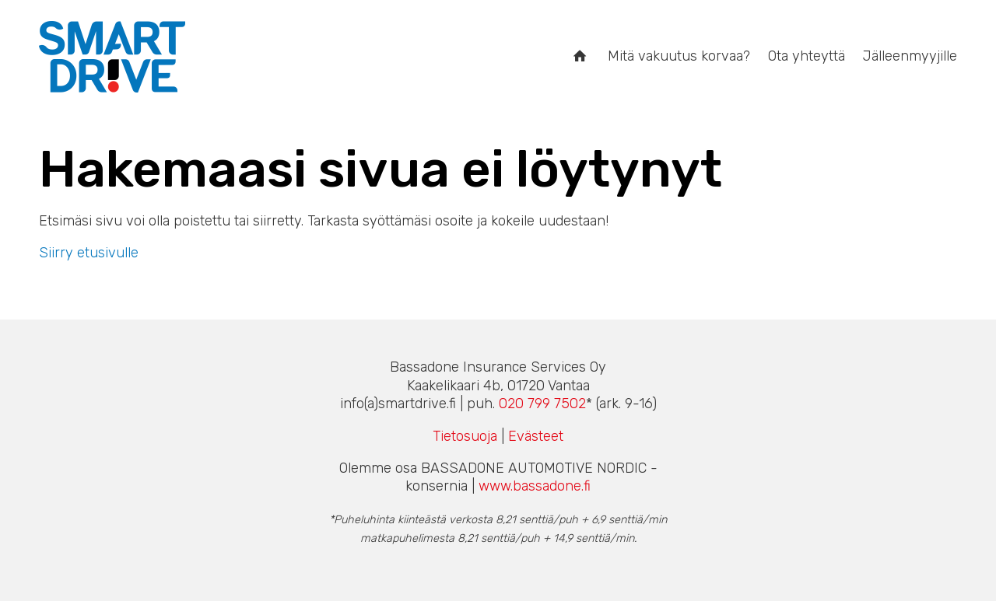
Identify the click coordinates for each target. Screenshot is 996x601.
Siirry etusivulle (89, 252)
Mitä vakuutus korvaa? (679, 56)
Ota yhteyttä (806, 56)
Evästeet (535, 436)
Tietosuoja (465, 436)
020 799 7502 (542, 403)
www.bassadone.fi (535, 485)
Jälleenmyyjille (910, 56)
